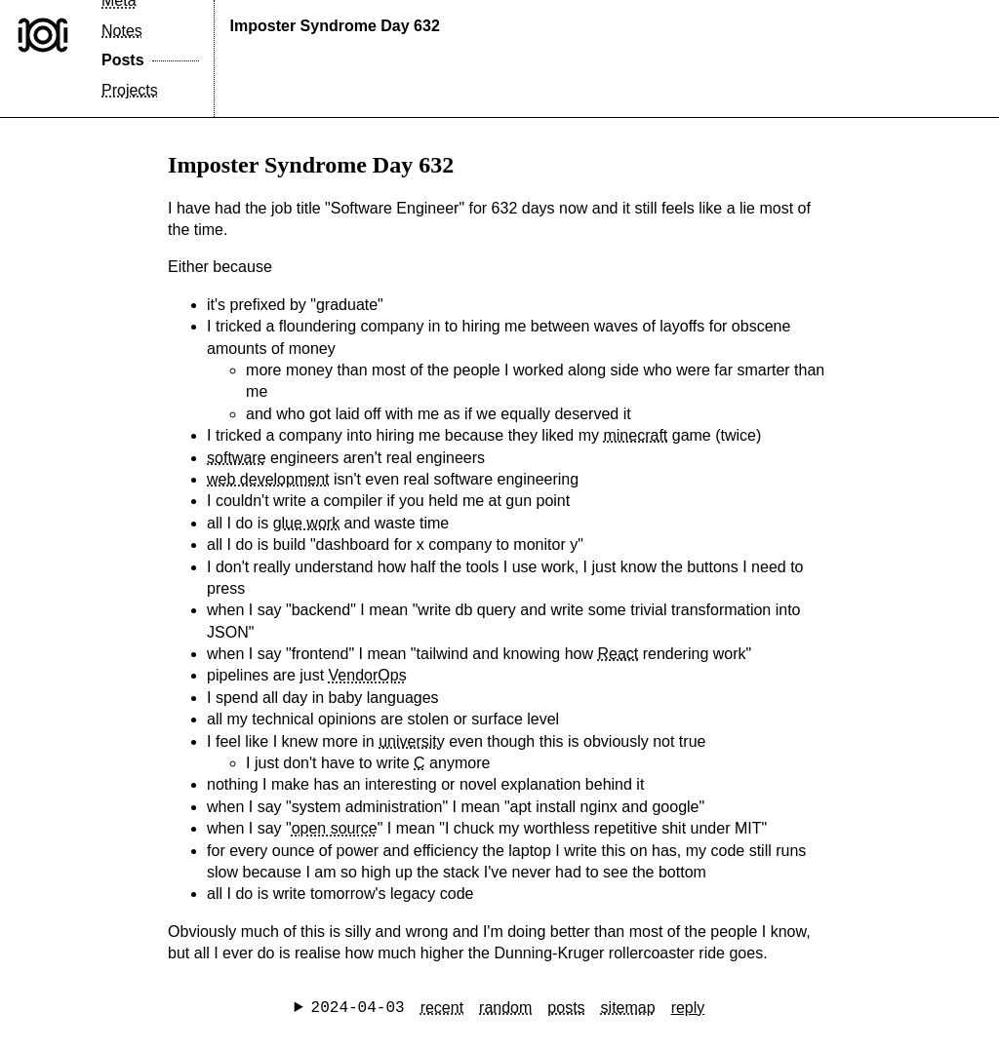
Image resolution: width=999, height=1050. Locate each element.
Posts (122, 60)
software (236, 457)
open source (335, 828)
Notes (121, 30)
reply (688, 1007)
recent (441, 1007)
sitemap (628, 1007)
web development (268, 479)
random (505, 1007)
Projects (129, 90)
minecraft (635, 435)
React (617, 653)
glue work (306, 523)
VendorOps (368, 675)
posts (565, 1007)
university (412, 741)
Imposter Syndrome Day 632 (335, 26)
